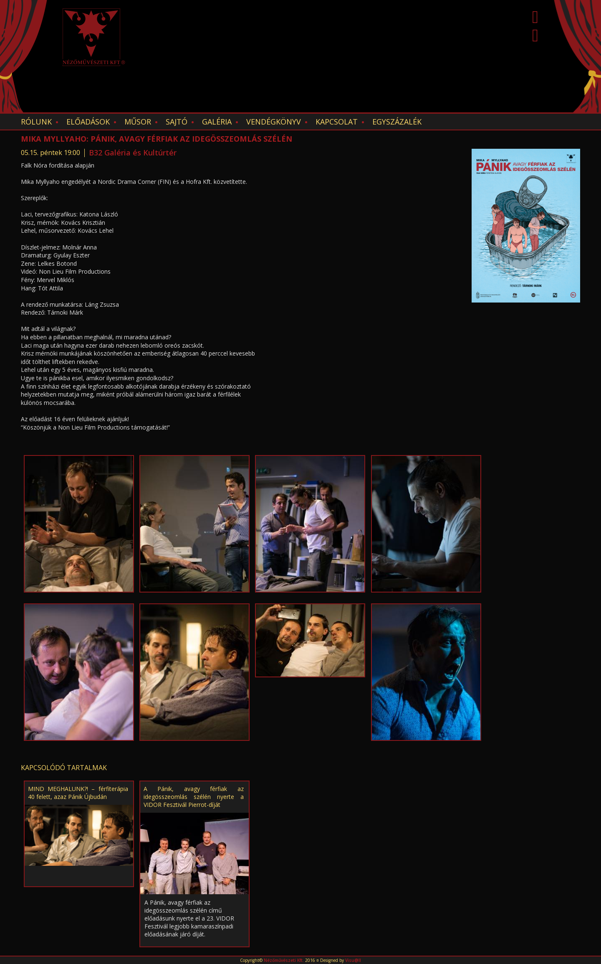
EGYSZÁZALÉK (397, 122)
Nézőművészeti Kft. (284, 960)
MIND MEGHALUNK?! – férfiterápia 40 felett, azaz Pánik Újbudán (78, 793)
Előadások (88, 122)
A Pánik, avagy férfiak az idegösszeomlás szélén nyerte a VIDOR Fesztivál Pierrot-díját (194, 797)
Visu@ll (353, 960)
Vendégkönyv (273, 122)
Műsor (137, 122)
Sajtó (176, 122)
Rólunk (36, 122)
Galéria (217, 122)
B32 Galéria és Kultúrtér (133, 153)
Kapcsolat (337, 122)
